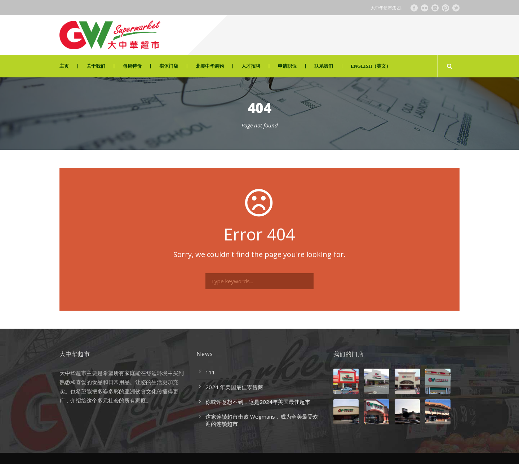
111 (210, 372)
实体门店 (168, 66)
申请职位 (287, 66)
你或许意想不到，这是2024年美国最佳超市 (257, 401)
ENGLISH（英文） (371, 66)
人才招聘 (250, 66)
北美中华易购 (210, 66)
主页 (64, 66)
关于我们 (95, 66)
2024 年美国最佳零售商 (234, 387)
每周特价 (132, 66)
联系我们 (323, 66)
